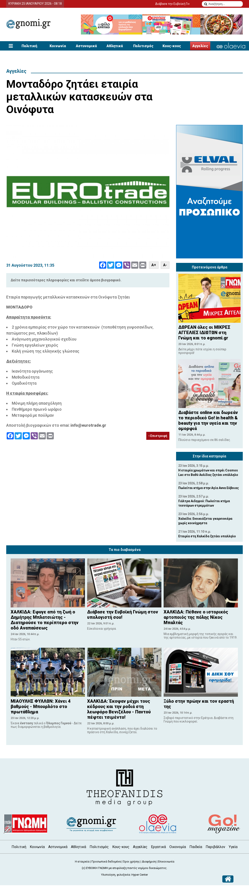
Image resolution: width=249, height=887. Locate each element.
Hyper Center (139, 874)
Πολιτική (29, 46)
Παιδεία (195, 847)
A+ (153, 265)
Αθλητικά (114, 46)
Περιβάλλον (215, 847)
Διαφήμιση (149, 861)
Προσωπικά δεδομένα (106, 861)
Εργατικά (158, 847)
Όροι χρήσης (131, 861)
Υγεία (233, 847)
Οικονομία (177, 847)
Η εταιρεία (82, 861)
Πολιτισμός (143, 46)
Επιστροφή (158, 436)
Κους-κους (172, 46)
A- (165, 265)
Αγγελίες (200, 46)
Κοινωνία (58, 46)
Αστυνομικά (86, 46)
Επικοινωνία (166, 861)
